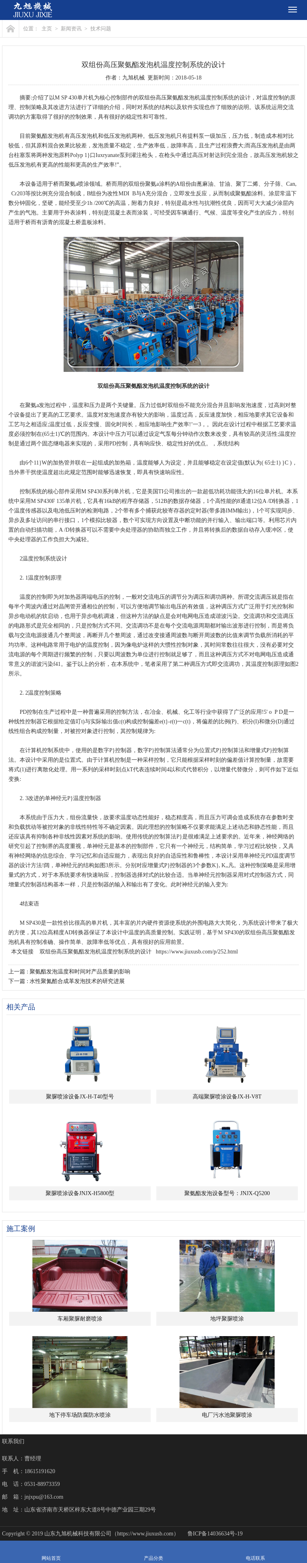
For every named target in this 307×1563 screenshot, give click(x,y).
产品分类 (153, 1552)
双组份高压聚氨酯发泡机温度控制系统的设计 (96, 952)
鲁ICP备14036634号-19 (215, 1534)
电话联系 (255, 1552)
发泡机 (56, 136)
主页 (47, 29)
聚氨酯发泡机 (183, 98)
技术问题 (100, 29)
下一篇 (66, 981)
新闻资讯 (71, 29)
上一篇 (69, 972)
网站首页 (51, 1552)
